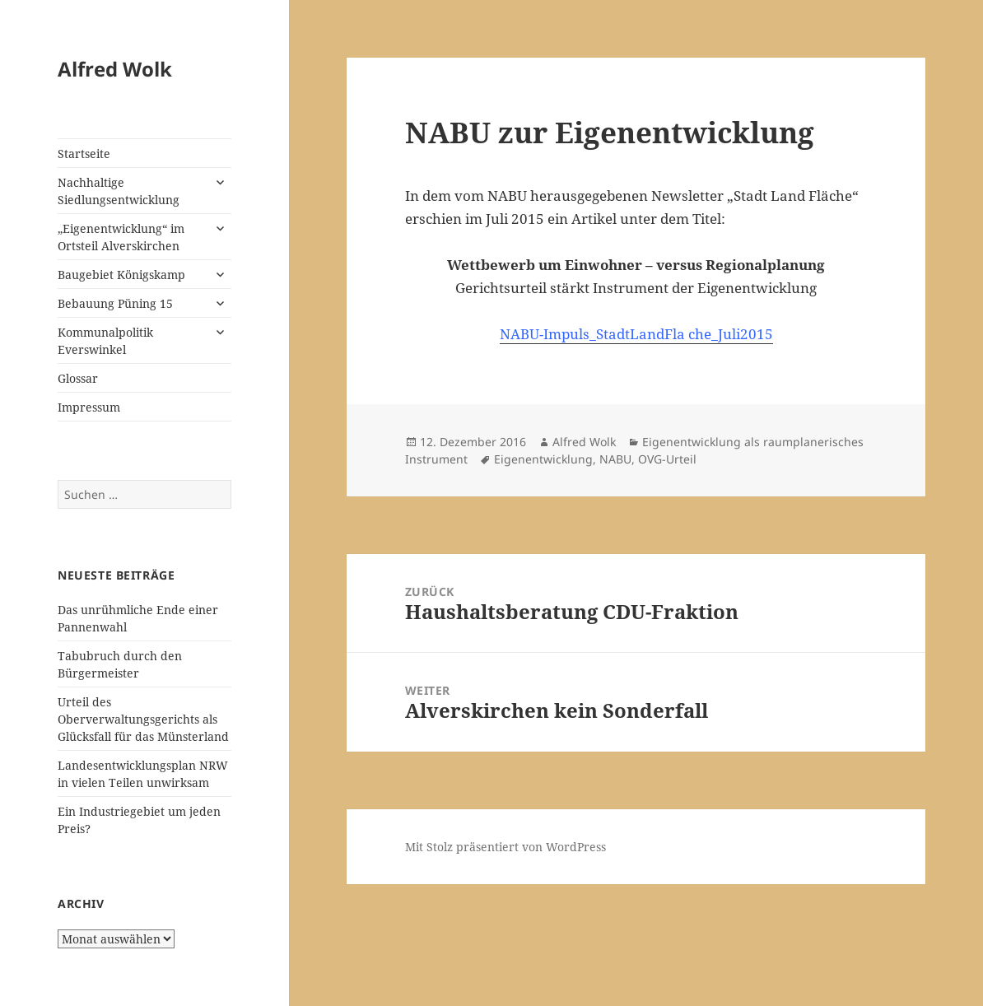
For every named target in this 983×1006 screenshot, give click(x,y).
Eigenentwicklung (543, 459)
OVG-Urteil (667, 459)
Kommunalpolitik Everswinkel (105, 340)
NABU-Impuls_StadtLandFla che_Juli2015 (636, 333)
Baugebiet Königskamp (121, 274)
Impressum (89, 407)
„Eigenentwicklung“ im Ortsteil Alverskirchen (121, 237)
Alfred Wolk (115, 68)
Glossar (78, 378)
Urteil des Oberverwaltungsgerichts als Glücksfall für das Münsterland (143, 719)
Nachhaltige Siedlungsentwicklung (118, 191)
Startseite (84, 153)
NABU (615, 459)
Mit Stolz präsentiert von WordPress (505, 847)
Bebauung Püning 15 (115, 303)
